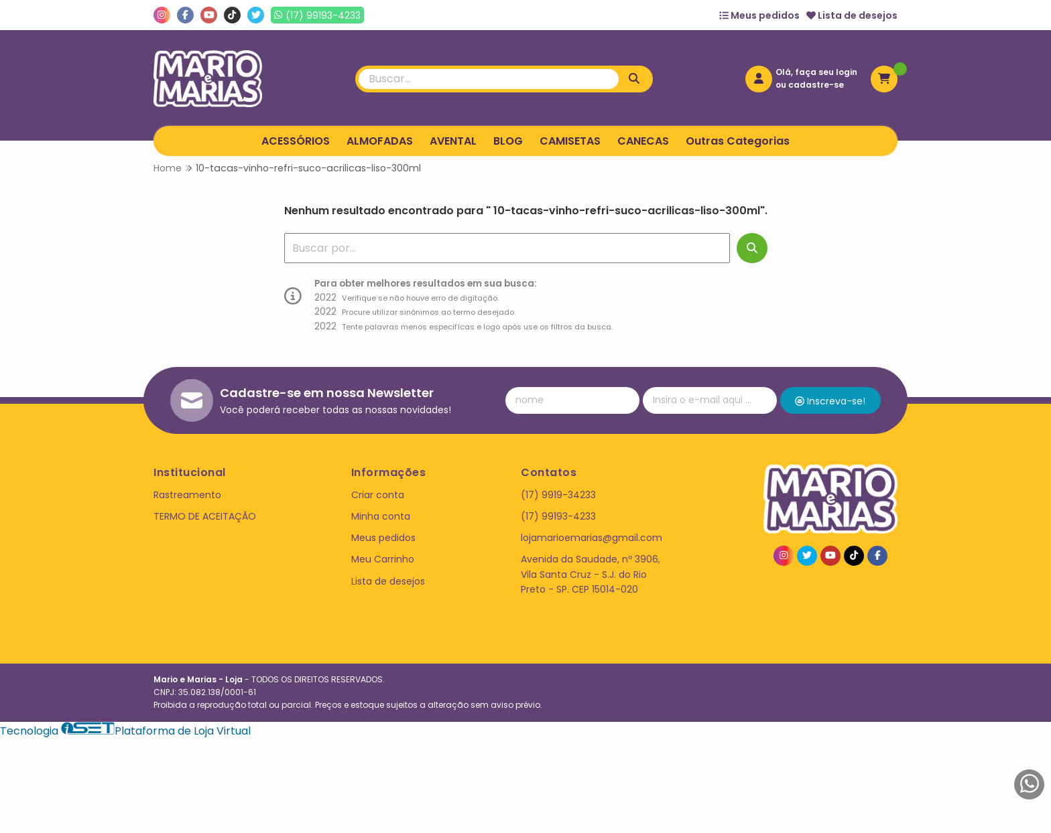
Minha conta (380, 516)
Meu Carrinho (382, 559)
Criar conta (377, 495)
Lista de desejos (852, 15)
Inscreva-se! (830, 401)
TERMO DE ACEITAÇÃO (204, 516)
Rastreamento (187, 495)
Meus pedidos (759, 15)
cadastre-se (816, 84)
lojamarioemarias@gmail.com (591, 537)
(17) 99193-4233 (558, 516)
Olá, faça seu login (816, 72)
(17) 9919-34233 (558, 495)
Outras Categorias (738, 141)
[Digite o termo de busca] (489, 79)
